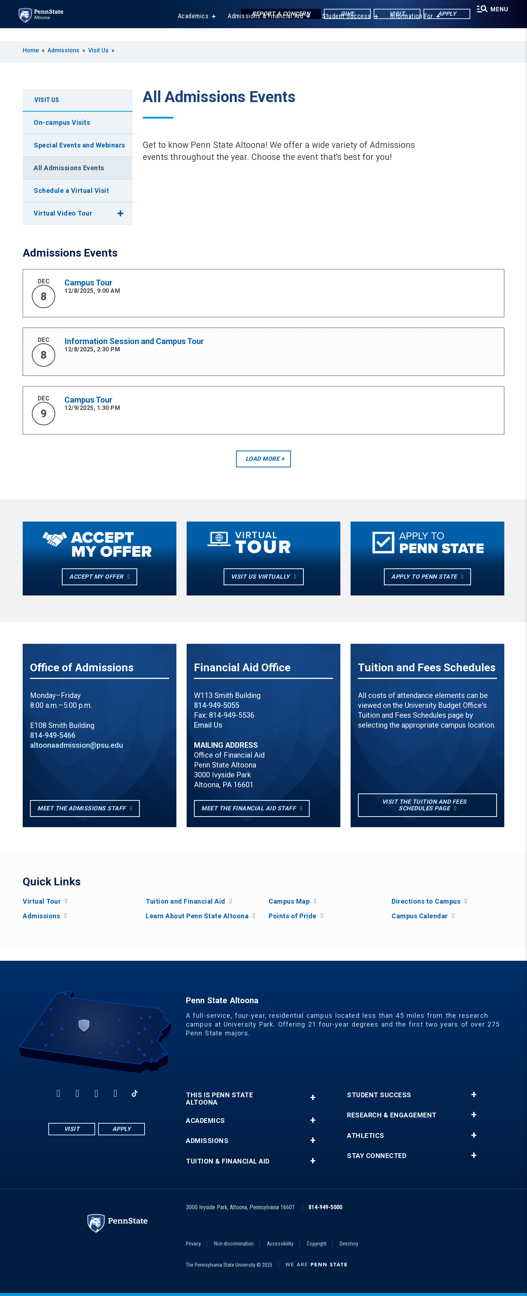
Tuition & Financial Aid (228, 1161)
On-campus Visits (62, 122)
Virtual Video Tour (63, 213)
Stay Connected (376, 1155)
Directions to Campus (426, 901)
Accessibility (280, 1244)
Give (341, 14)
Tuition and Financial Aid (185, 901)
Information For (407, 29)
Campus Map (289, 901)
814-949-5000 (325, 1207)
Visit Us (98, 50)
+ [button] (312, 1097)
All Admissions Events (69, 168)
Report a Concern (275, 14)
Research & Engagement (392, 1115)
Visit (391, 14)
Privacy (193, 1244)
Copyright (316, 1244)
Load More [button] (263, 458)
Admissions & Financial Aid (261, 29)
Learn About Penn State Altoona (197, 916)
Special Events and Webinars (79, 145)
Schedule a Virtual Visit (71, 190)
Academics (189, 29)
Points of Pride (293, 916)
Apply (441, 14)
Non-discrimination (234, 1244)
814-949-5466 (52, 735)
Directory (349, 1244)
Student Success (342, 29)
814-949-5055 (216, 705)
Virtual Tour (42, 901)
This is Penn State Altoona (219, 1098)
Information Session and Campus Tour (134, 341)
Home (31, 50)
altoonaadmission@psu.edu (76, 745)
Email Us (208, 725)
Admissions (63, 50)
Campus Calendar (420, 916)
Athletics (365, 1135)
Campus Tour (88, 282)
